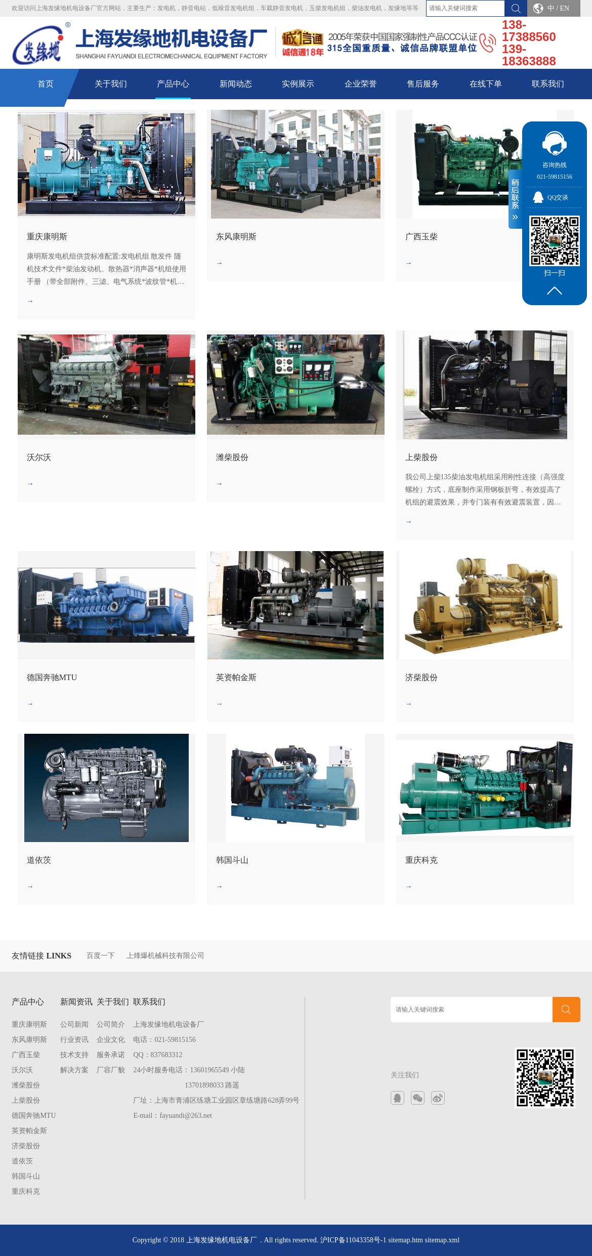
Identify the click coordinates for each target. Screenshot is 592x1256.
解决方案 (74, 1070)
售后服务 (423, 83)
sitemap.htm (405, 1240)
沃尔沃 (22, 1070)
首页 (45, 83)
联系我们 (548, 83)
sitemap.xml (442, 1240)
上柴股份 (26, 1100)
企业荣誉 (361, 83)
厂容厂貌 (111, 1070)
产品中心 (173, 83)
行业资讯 (74, 1039)
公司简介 (111, 1024)
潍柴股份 (26, 1085)
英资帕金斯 (29, 1131)
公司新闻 (74, 1024)
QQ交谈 (557, 197)
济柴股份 (26, 1146)
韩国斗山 (26, 1176)
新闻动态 (236, 83)
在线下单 (486, 83)
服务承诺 (111, 1055)
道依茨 (22, 1161)
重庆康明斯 (29, 1024)
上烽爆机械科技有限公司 (165, 955)
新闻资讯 (76, 1001)
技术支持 (74, 1055)
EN (564, 8)
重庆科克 (26, 1191)
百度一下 (101, 955)
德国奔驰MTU (34, 1115)
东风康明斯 (29, 1039)
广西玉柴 (26, 1055)
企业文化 (111, 1039)
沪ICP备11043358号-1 (353, 1240)
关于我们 (111, 83)
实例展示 (298, 83)
